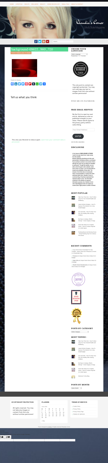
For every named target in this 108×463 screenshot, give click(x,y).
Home (12, 4)
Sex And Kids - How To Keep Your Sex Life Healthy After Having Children (87, 213)
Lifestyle (19, 4)
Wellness (34, 4)
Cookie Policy (76, 406)
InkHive (50, 426)
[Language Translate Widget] (79, 54)
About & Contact (77, 4)
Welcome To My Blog (83, 376)
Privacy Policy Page (78, 411)
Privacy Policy (76, 409)
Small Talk (65, 4)
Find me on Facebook (83, 101)
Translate (82, 56)
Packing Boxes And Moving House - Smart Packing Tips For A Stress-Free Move (87, 233)
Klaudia (29, 52)
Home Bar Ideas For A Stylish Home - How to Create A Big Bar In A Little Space (86, 226)
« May (43, 421)
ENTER (78, 136)
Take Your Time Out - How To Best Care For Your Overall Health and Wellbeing (87, 198)
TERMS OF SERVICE (79, 414)
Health (26, 4)
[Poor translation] (8, 437)
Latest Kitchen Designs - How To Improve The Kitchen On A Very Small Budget (86, 206)
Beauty (42, 4)
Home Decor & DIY (53, 4)
